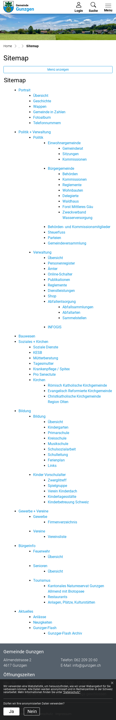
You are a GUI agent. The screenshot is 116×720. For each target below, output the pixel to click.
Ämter (52, 269)
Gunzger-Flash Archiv (65, 633)
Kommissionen (74, 159)
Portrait (24, 90)
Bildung (25, 411)
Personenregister (61, 263)
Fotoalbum (42, 117)
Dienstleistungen (61, 290)
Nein (32, 711)
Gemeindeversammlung (67, 243)
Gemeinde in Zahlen (49, 112)
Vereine (39, 531)
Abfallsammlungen (77, 307)
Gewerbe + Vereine (33, 511)
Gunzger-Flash (45, 628)
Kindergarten (58, 427)
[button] (93, 7)
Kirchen (39, 380)
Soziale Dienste (45, 347)
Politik (38, 137)
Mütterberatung (45, 358)
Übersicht (40, 95)
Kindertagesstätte (62, 496)
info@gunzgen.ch (87, 665)
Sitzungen (70, 154)
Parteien (54, 238)
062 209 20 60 (85, 660)
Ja (11, 711)
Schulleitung (58, 455)
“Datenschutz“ (71, 692)
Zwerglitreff (57, 480)
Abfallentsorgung (62, 301)
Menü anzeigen (58, 69)
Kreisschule (57, 438)
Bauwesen (27, 336)
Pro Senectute (44, 374)
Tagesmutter (43, 363)
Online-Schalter (60, 274)
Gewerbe (40, 516)
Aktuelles (26, 611)
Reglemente (71, 185)
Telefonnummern (47, 123)
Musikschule (58, 444)
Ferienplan (56, 460)
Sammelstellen (74, 318)
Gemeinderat (72, 148)
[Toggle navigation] (107, 8)
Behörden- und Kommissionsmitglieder (79, 227)
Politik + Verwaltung (35, 132)
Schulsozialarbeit (62, 449)
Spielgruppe (57, 485)
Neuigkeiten (42, 622)
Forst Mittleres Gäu (77, 207)
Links (52, 465)
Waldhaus (70, 201)
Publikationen (59, 280)
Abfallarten (71, 312)
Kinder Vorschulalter (49, 475)
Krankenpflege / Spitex (51, 369)
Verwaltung (42, 252)
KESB (37, 352)
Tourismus (41, 580)
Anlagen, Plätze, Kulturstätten (71, 602)
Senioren (40, 566)
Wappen (39, 106)
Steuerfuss (56, 232)
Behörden (70, 174)
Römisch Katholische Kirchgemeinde (77, 385)
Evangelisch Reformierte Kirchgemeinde (80, 391)
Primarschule (58, 433)
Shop (52, 296)
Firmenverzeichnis (62, 522)
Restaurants (57, 597)
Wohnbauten (72, 190)
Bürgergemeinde (61, 168)
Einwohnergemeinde (64, 143)
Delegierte (70, 196)
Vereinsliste (57, 537)
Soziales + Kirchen (33, 341)
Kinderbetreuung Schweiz (68, 502)
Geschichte (42, 101)
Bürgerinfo (27, 546)
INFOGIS (55, 327)
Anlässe (39, 617)
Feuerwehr (41, 551)
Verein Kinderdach (62, 491)
